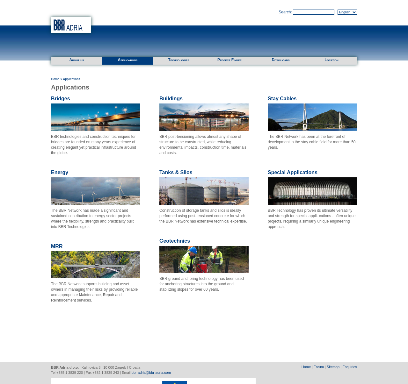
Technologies (178, 60)
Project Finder (229, 60)
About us (76, 60)
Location (331, 60)
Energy (59, 172)
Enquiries (349, 367)
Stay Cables (282, 98)
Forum (319, 367)
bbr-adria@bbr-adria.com (151, 372)
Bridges (60, 98)
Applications (128, 60)
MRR (56, 246)
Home (55, 79)
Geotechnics (174, 241)
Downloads (280, 60)
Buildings (171, 98)
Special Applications (292, 172)
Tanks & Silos (176, 172)
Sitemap (333, 367)
